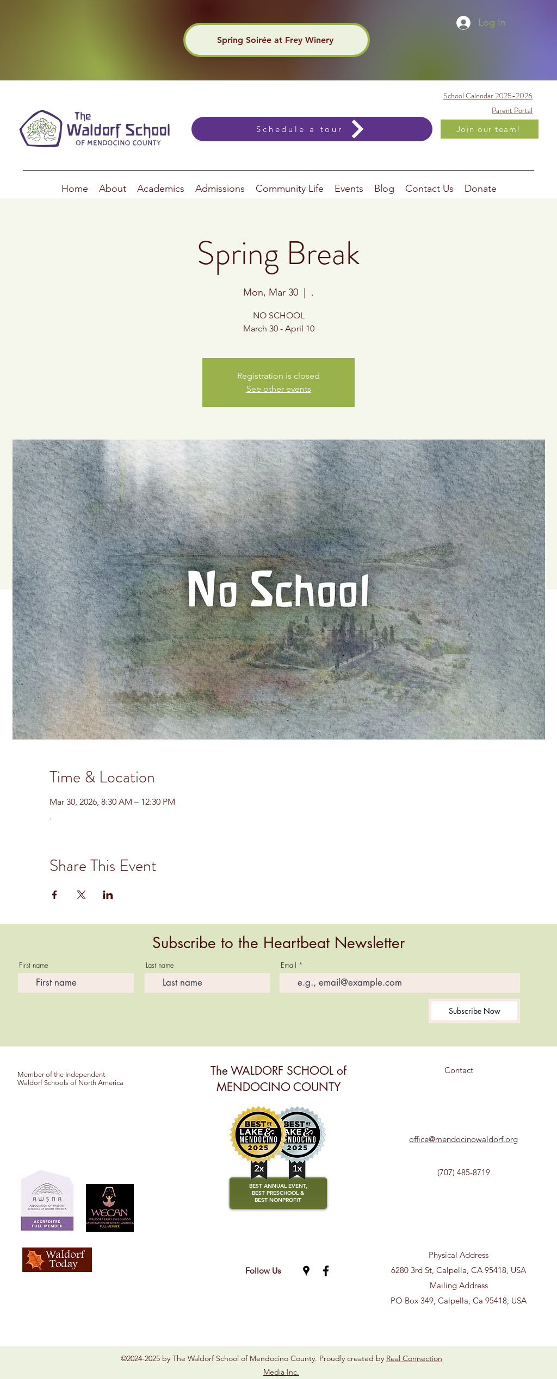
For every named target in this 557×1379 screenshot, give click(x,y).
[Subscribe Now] (474, 1011)
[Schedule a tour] (311, 129)
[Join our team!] (490, 129)
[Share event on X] (81, 895)
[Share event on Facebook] (54, 895)
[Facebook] (326, 1271)
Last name (160, 965)
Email (288, 965)
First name (33, 965)
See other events (278, 389)
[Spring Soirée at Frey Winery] (276, 40)
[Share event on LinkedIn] (108, 895)
